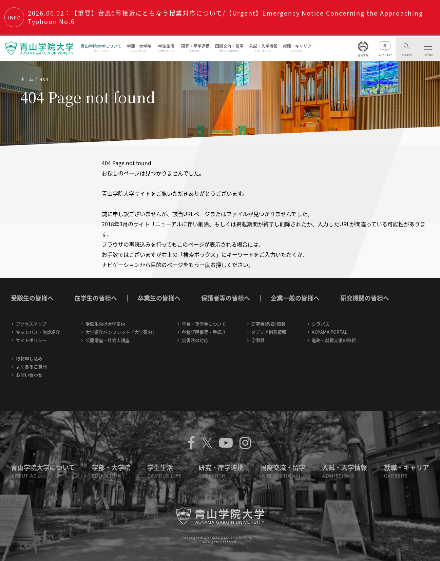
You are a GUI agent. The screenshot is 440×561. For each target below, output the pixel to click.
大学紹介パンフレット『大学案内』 (120, 332)
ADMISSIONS (338, 475)
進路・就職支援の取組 (334, 340)
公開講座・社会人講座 (107, 340)
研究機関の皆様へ (364, 298)
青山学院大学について (101, 47)
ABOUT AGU (26, 475)
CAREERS (396, 475)
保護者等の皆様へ (225, 298)
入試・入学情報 (263, 47)
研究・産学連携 (195, 47)
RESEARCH (212, 475)
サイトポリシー (31, 340)
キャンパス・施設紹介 (38, 332)
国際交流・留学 (229, 47)
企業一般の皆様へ (295, 298)
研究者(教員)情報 (268, 324)
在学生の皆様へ (95, 298)
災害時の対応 (195, 340)
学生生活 (166, 47)
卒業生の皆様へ (159, 298)
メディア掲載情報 (268, 332)
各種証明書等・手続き (204, 332)
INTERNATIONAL (281, 475)
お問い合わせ (29, 374)
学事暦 (258, 340)
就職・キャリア (297, 47)
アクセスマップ (31, 324)
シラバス (320, 324)
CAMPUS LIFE (164, 475)
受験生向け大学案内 (105, 324)
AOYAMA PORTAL (329, 332)
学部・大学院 (139, 47)
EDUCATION (106, 475)
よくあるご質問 (31, 366)
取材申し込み (29, 358)
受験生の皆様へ (32, 298)
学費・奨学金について (204, 324)
